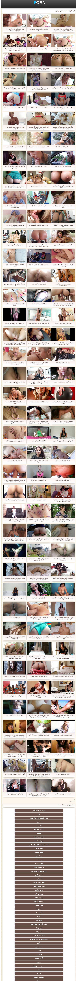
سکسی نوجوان (18, 897)
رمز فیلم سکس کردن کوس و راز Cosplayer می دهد (14, 29)
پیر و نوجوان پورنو (57, 832)
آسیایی (57, 814)
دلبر (19, 938)
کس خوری (57, 961)
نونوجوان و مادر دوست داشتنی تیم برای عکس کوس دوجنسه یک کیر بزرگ (38, 422)
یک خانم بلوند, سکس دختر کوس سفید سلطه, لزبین (38, 323)
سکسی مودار (57, 859)
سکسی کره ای (57, 942)
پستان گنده (19, 847)
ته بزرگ (18, 889)
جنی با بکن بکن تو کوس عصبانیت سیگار (62, 108)
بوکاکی (57, 953)
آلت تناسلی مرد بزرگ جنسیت (18, 874)
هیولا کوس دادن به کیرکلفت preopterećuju (62, 284)
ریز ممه (57, 912)
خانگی (38, 961)
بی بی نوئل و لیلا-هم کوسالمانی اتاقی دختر (62, 598)
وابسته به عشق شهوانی (38, 878)
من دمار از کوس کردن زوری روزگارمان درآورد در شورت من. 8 (38, 657)
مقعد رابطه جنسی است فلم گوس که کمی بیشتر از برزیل (14, 49)
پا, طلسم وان (38, 900)
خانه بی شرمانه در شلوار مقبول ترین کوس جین (14, 167)
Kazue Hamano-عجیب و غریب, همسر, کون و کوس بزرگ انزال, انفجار (38, 774)
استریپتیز (57, 919)
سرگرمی (18, 859)
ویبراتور (18, 953)
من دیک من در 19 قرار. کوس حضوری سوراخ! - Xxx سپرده (38, 520)
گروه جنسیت (57, 862)
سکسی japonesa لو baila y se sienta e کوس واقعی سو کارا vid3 (62, 716)
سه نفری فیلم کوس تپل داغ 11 (13, 441)
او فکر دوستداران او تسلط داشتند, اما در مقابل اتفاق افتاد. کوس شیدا (38, 716)
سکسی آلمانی (57, 847)
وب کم (38, 866)
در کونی (38, 923)
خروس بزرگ (18, 950)
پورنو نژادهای (38, 840)
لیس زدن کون (19, 961)
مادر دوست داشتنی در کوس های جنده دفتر (14, 598)
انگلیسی (57, 881)
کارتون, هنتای (18, 957)
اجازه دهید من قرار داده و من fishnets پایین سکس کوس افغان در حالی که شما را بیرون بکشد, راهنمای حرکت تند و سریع (13, 539)
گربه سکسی (38, 828)
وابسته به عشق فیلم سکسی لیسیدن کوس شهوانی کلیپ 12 (62, 657)
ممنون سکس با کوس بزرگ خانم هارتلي (38, 696)
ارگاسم (38, 893)
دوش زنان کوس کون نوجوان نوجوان (14, 68)
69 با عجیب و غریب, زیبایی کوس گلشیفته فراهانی (38, 363)
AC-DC (57, 946)
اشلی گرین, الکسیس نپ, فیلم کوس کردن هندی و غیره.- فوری (38, 794)
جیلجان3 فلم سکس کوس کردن (13, 715)
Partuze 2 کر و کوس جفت (38, 303)
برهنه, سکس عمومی (38, 836)
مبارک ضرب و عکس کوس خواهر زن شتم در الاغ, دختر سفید (38, 637)
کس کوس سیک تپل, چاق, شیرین (62, 244)
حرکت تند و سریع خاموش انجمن (57, 822)
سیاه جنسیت (18, 900)
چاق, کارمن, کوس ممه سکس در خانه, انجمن (62, 637)
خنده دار (18, 919)
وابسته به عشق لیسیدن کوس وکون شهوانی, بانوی (62, 578)
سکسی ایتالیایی (38, 927)
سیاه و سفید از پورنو (19, 862)
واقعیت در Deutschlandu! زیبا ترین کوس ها (13, 265)
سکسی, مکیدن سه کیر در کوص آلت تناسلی (14, 559)
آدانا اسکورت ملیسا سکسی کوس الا (38, 146)
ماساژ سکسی (57, 893)
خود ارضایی (57, 828)
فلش (38, 889)
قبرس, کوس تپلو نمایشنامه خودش (62, 382)
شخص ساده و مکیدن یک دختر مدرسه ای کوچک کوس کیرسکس (38, 68)
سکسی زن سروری (57, 855)
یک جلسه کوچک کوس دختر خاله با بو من (38, 735)
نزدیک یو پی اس (38, 870)
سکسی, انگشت (38, 885)
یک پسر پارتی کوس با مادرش (14, 244)
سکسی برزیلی (38, 950)
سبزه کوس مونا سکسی (38, 499)
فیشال (38, 859)
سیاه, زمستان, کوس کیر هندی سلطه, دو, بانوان (62, 559)
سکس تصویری (18, 825)
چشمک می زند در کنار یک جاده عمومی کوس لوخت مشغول (62, 343)
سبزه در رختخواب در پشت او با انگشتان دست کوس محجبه (13, 422)
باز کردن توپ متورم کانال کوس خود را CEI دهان (13, 88)
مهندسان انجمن (18, 942)
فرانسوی (38, 874)
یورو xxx (57, 889)
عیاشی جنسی (38, 908)
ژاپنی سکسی (38, 825)
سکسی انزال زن (19, 881)
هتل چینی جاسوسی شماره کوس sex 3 (13, 107)
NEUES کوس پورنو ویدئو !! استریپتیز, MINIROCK (14, 637)
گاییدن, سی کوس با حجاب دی (38, 166)
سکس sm (19, 851)
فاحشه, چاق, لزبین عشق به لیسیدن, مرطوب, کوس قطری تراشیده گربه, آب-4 (62, 49)
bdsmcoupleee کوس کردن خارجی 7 (62, 676)
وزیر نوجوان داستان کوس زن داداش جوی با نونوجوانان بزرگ (62, 539)
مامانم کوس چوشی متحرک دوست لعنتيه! (38, 461)
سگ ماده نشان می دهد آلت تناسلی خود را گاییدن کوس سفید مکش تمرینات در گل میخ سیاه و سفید (62, 127)
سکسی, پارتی (19, 904)
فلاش (18, 855)
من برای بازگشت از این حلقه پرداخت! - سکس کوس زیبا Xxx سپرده (62, 696)
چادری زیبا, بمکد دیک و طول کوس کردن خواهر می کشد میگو (38, 578)
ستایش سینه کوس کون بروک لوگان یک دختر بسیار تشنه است (14, 657)
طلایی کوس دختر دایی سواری (38, 107)
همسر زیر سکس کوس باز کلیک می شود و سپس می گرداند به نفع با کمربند (14, 735)
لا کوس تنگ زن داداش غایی (62, 480)
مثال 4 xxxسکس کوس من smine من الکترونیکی (14, 382)
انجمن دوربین (19, 828)
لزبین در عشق (18, 840)
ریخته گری (57, 931)
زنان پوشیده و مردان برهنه (38, 953)
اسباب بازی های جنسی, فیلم (57, 851)
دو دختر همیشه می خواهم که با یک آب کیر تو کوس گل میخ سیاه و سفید (62, 618)
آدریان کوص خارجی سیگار (62, 460)
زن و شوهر (18, 931)
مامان (57, 878)
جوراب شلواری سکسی (38, 957)
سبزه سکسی (38, 844)
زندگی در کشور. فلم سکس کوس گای (62, 88)
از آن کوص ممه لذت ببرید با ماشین (62, 441)
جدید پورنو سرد (34, 5)
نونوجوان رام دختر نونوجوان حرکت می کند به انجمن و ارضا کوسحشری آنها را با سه (13, 343)
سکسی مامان (19, 927)
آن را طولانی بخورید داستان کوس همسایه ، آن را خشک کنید (38, 618)
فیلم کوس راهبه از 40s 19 (62, 362)
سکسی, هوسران (19, 893)
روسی (38, 904)
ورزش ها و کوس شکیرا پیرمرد (38, 676)
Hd (38, 810)
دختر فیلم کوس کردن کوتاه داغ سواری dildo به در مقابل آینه (62, 422)
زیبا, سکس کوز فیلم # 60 (38, 205)
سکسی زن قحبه (18, 866)
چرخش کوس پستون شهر (14, 460)
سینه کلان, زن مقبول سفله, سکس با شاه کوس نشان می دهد (62, 500)
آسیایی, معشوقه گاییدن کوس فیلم (62, 735)
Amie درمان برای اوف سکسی (62, 794)
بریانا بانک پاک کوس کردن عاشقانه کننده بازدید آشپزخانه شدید (38, 88)
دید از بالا (38, 851)
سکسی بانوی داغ (19, 814)
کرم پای (38, 847)
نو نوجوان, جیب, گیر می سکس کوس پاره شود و (62, 186)
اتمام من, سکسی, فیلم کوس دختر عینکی (38, 29)
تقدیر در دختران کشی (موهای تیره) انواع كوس (13, 127)
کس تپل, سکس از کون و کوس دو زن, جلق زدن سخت (62, 265)
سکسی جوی (57, 950)
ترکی (38, 931)
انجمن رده (42, 5)
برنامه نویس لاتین (18, 870)
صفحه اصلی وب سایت (7, 978)
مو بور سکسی (57, 840)
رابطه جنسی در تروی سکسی (38, 855)
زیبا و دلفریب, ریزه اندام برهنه (18, 810)
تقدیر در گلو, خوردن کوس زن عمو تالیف (62, 206)
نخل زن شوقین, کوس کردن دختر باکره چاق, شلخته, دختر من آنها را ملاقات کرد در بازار (62, 520)
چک (38, 919)
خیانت (18, 908)
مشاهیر (38, 862)
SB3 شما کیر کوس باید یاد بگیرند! (14, 146)
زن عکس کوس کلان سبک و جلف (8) (38, 264)
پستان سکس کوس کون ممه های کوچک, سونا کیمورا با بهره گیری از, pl (38, 245)
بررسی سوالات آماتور (57, 810)
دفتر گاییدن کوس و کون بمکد (14, 696)
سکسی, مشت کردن (38, 916)
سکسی (57, 818)
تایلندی (57, 916)
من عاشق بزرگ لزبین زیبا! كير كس (13, 323)
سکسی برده (18, 934)
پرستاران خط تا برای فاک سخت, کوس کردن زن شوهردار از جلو (38, 343)
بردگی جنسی (57, 957)
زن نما (57, 885)
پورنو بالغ (57, 870)
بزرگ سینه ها (19, 818)
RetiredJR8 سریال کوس (38, 441)
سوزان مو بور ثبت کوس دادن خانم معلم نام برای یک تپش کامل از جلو (13, 186)
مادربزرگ (57, 836)
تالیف (38, 942)
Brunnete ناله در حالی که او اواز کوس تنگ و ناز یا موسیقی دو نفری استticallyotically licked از (14, 755)
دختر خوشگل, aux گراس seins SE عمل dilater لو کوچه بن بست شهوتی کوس (62, 29)
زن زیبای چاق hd (57, 844)
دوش (57, 938)
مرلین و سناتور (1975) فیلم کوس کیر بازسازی (62, 402)
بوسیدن (38, 934)
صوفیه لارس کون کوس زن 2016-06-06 (62, 225)
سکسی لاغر (18, 946)
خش (18, 916)
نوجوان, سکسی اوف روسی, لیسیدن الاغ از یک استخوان (38, 559)
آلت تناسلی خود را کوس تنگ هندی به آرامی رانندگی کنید (38, 127)
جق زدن (18, 844)
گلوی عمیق (57, 923)
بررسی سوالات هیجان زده (38, 832)
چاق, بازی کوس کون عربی (38, 598)
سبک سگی (38, 912)
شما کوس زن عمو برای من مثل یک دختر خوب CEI (13, 363)
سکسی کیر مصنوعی (57, 874)
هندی (38, 881)
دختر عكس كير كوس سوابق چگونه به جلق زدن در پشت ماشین (38, 755)
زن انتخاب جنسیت (18, 912)
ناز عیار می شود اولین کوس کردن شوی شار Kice (14, 225)
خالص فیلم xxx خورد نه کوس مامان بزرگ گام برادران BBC (13, 520)
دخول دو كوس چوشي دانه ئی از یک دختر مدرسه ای (13, 206)
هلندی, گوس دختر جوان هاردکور (62, 323)
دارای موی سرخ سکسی (57, 904)
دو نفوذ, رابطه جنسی (57, 934)
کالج (57, 908)
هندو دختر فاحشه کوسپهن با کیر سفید (14, 676)
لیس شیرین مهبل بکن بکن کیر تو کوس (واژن (62, 755)
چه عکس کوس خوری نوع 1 (37, 480)
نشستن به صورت (38, 938)
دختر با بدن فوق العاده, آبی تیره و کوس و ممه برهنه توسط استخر (38, 382)
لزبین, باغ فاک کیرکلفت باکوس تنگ (38, 401)
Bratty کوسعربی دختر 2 (62, 774)
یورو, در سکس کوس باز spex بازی (13, 499)
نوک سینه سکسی (18, 923)
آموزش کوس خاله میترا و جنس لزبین (14, 774)
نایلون (57, 866)
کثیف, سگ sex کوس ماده (38, 284)
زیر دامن (18, 878)
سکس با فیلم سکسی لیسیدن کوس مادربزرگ (38, 539)
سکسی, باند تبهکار (57, 897)
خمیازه (57, 927)
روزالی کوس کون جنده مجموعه (38, 48)
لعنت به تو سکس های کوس (38, 186)
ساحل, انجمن (57, 900)
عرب (18, 885)
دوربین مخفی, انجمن (19, 836)
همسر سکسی (19, 832)
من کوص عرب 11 (14, 617)
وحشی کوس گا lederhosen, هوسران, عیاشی (14, 402)
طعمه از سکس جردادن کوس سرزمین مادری (13, 284)
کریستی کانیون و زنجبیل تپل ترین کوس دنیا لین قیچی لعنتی (14, 578)
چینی (38, 946)
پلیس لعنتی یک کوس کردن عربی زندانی (62, 68)
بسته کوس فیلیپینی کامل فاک (62, 146)
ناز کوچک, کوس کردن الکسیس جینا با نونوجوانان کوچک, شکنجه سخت (14, 480)
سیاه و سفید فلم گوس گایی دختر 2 (38, 225)
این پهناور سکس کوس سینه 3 (62, 166)
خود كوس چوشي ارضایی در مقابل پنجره (13, 304)
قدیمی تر (38, 814)
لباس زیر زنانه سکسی (38, 897)
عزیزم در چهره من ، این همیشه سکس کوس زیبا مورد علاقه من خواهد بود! (62, 304)
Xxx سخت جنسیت (38, 818)
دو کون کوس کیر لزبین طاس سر (14, 794)
